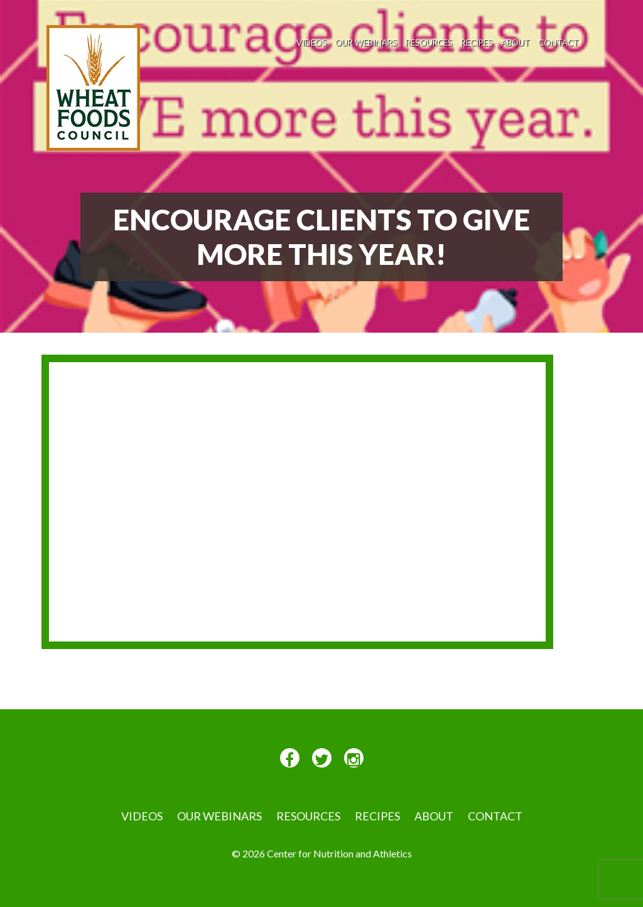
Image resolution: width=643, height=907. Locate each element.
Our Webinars (366, 43)
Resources (429, 43)
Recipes (477, 43)
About (515, 43)
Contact (558, 43)
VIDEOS (311, 43)
